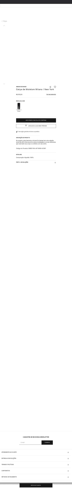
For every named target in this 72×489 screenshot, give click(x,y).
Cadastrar (47, 442)
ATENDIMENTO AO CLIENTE (9, 452)
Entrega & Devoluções (9, 458)
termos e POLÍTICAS (8, 464)
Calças (5, 21)
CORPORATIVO (6, 470)
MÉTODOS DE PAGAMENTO (9, 477)
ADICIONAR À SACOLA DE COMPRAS (36, 120)
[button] (50, 87)
